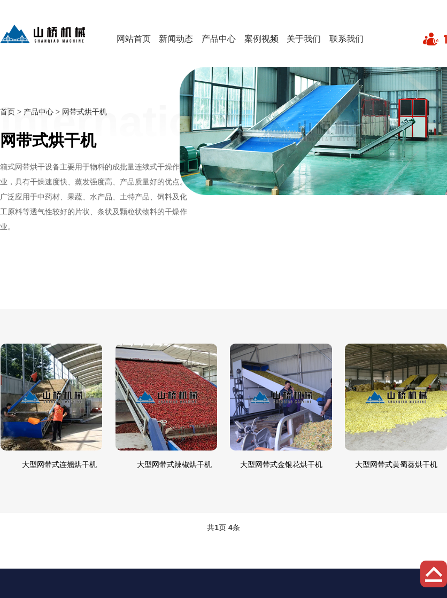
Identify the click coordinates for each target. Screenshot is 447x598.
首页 (7, 111)
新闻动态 (176, 38)
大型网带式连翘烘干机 (59, 464)
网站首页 (134, 38)
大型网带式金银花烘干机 (281, 464)
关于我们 (304, 38)
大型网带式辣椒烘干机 (174, 464)
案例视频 (261, 38)
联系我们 (346, 38)
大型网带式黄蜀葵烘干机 (396, 464)
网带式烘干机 (84, 111)
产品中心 (219, 38)
